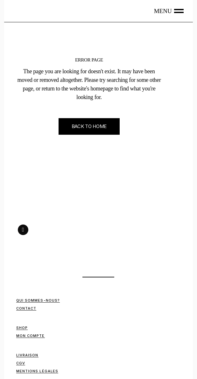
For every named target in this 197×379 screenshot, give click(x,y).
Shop (22, 327)
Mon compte (30, 335)
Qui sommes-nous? (38, 300)
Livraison (27, 355)
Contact (26, 308)
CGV (20, 363)
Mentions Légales (37, 371)
